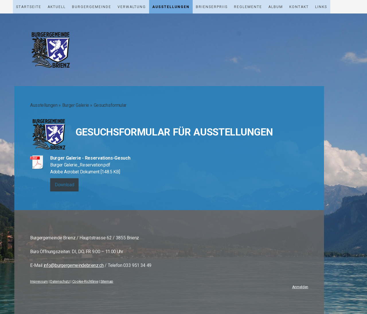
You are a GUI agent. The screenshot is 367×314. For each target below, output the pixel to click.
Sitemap (106, 281)
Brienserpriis (212, 7)
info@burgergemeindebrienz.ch (74, 265)
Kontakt (299, 7)
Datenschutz (60, 281)
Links (321, 7)
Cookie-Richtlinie (85, 281)
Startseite (28, 7)
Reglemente (248, 7)
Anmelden (300, 287)
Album (275, 7)
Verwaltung (132, 7)
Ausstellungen (171, 7)
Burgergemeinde (91, 7)
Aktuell (57, 7)
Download (64, 184)
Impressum (39, 281)
